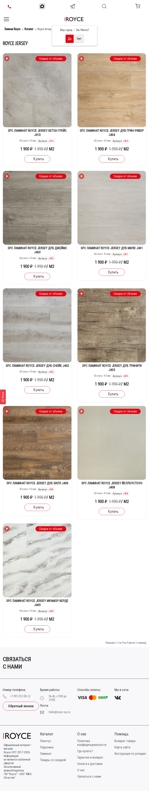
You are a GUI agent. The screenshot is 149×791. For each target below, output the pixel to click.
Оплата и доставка (89, 764)
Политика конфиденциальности (91, 743)
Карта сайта (122, 747)
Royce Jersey (44, 29)
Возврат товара (124, 741)
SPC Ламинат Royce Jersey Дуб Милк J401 (112, 248)
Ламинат (46, 753)
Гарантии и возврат (90, 757)
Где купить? (85, 751)
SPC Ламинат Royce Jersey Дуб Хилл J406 (37, 483)
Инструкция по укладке (130, 753)
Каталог (28, 29)
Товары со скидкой (53, 760)
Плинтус (45, 741)
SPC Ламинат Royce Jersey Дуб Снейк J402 (37, 366)
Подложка (46, 747)
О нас (81, 770)
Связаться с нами (89, 776)
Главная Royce (12, 29)
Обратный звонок (20, 706)
